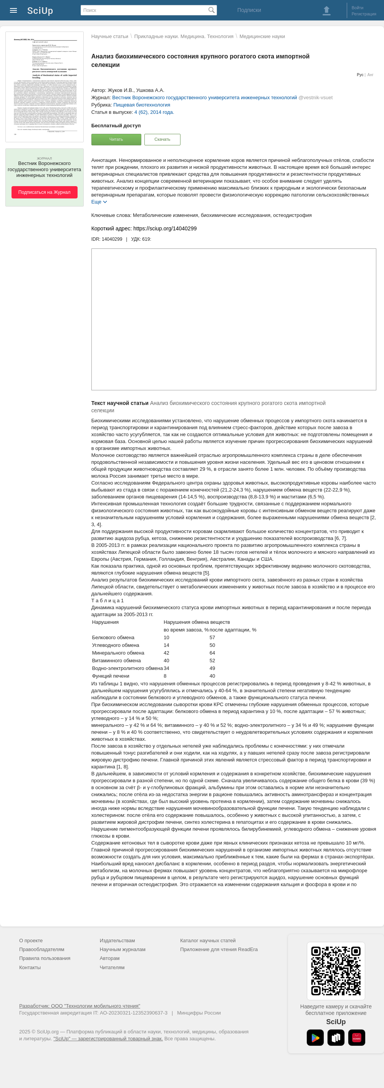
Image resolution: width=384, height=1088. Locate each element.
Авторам (110, 958)
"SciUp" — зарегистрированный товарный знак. (108, 1038)
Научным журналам (123, 949)
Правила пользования (44, 958)
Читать (116, 139)
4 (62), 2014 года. (154, 112)
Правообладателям (41, 949)
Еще (96, 201)
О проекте (31, 940)
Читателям (112, 967)
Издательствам (117, 940)
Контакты (30, 967)
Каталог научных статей (208, 940)
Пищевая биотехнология (141, 105)
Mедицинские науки (262, 36)
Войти (358, 7)
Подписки (249, 10)
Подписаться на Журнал (44, 192)
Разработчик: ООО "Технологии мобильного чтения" (79, 1006)
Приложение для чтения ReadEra (219, 949)
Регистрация (364, 14)
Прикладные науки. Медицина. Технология (183, 36)
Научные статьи (109, 36)
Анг (370, 75)
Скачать (162, 139)
